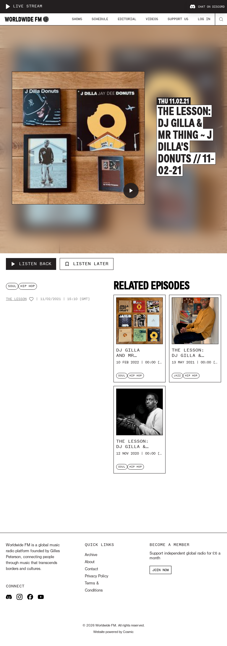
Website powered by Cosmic (113, 632)
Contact (91, 569)
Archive (91, 555)
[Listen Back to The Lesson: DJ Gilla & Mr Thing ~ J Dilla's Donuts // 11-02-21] (31, 264)
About (90, 562)
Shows (77, 19)
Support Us (178, 19)
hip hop (27, 286)
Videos (152, 19)
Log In (204, 19)
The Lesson (16, 299)
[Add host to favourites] (31, 299)
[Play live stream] (8, 6)
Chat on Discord (207, 7)
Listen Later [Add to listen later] (86, 263)
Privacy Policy (96, 576)
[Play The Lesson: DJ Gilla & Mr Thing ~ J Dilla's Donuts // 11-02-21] (131, 190)
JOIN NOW (160, 570)
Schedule (100, 19)
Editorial (127, 19)
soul (12, 286)
